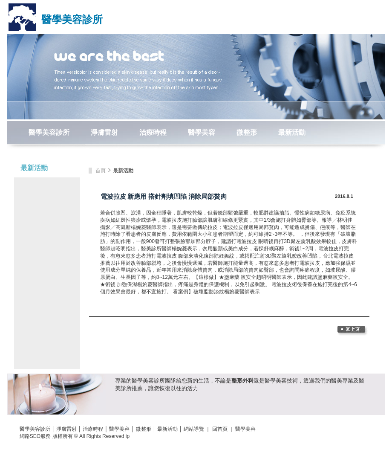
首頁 (101, 171)
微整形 (246, 132)
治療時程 (153, 132)
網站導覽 (194, 429)
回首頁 (220, 429)
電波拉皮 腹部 (172, 256)
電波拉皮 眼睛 (252, 241)
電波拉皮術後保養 (291, 284)
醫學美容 (201, 132)
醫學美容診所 (72, 19)
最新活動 (292, 132)
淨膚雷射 (104, 132)
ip (128, 436)
